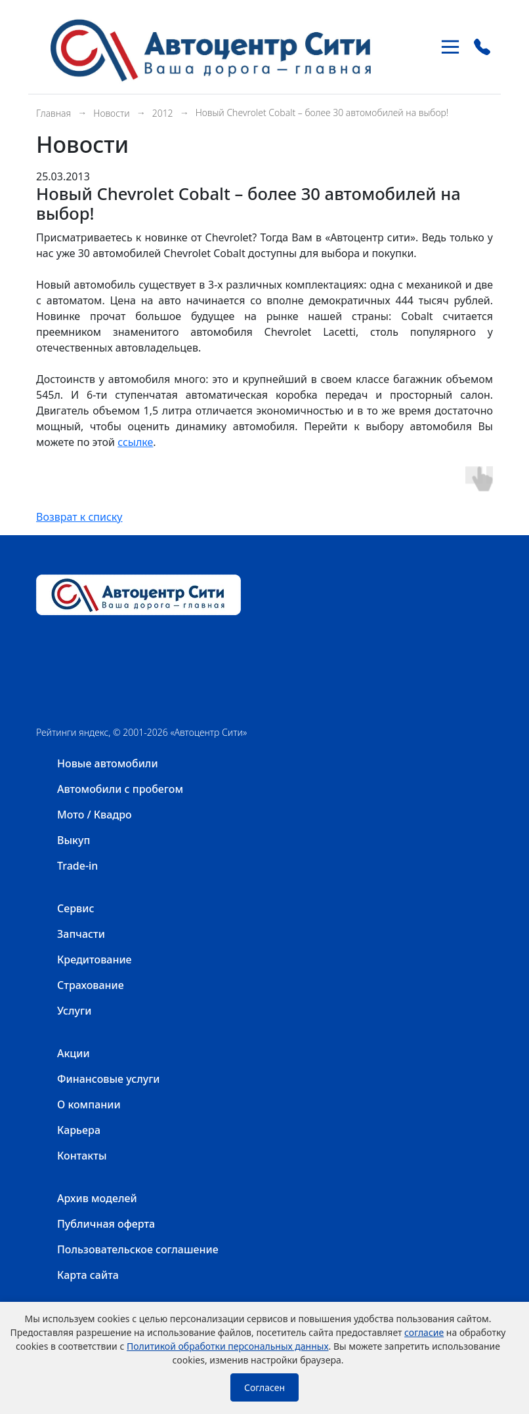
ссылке (135, 442)
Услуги (74, 1010)
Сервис (75, 908)
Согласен (264, 1387)
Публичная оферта (106, 1224)
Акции (73, 1053)
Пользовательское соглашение (138, 1249)
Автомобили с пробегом (120, 789)
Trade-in (77, 866)
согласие (424, 1332)
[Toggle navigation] (450, 46)
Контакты (82, 1155)
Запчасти (81, 934)
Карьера (78, 1130)
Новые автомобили (107, 763)
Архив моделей (97, 1198)
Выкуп (73, 840)
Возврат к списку (79, 517)
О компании (89, 1104)
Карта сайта (88, 1275)
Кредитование (94, 959)
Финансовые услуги (108, 1079)
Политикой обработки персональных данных (228, 1346)
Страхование (90, 985)
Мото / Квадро (94, 814)
